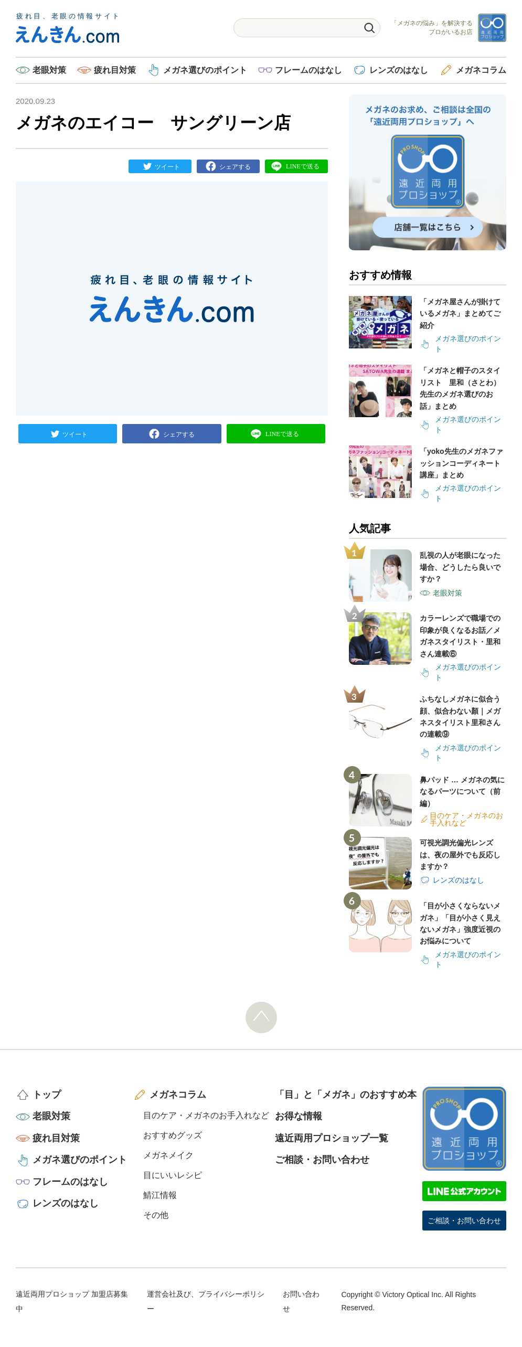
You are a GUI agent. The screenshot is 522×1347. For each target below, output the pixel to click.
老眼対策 (49, 70)
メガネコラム (481, 70)
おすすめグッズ (172, 1135)
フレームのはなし (308, 70)
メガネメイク (168, 1155)
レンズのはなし (398, 70)
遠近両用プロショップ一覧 (331, 1138)
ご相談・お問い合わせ (322, 1159)
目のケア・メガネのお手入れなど (206, 1115)
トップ (47, 1094)
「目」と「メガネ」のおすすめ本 (346, 1094)
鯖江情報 (160, 1195)
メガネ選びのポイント (205, 70)
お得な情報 (298, 1116)
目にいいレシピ (172, 1175)
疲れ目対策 (115, 70)
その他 (155, 1215)
